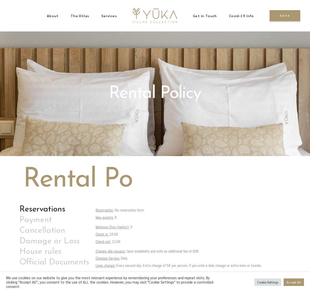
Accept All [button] (294, 282)
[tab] (54, 209)
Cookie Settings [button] (267, 282)
